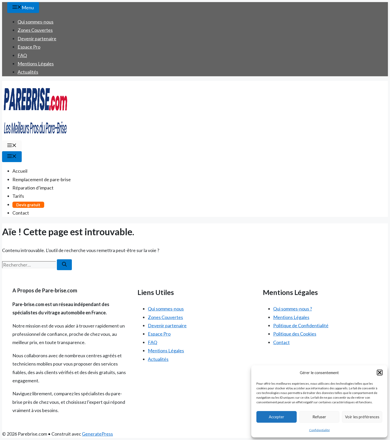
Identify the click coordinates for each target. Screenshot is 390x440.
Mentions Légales (36, 63)
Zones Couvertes (35, 30)
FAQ (22, 55)
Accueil (19, 171)
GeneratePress (97, 434)
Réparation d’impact (32, 188)
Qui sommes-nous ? (292, 309)
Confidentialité (319, 430)
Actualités (28, 72)
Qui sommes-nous (35, 22)
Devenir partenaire (37, 38)
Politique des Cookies (294, 334)
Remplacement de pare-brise (41, 179)
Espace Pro (29, 47)
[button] (379, 372)
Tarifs (18, 196)
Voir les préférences (362, 416)
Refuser (319, 416)
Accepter (276, 416)
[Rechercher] (64, 264)
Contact (20, 213)
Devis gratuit (28, 204)
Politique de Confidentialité (300, 325)
